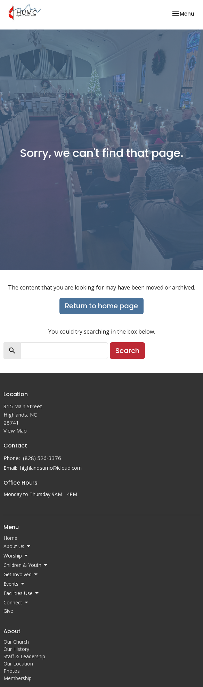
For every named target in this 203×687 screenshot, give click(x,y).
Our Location (18, 663)
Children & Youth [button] (25, 565)
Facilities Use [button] (21, 593)
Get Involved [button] (21, 574)
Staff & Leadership (24, 656)
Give (8, 611)
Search (127, 350)
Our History (16, 649)
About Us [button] (17, 546)
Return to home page (101, 306)
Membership (17, 678)
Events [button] (14, 583)
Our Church (16, 641)
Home (10, 538)
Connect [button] (16, 602)
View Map (15, 430)
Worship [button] (16, 555)
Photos (11, 671)
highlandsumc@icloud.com (51, 467)
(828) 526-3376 (42, 457)
